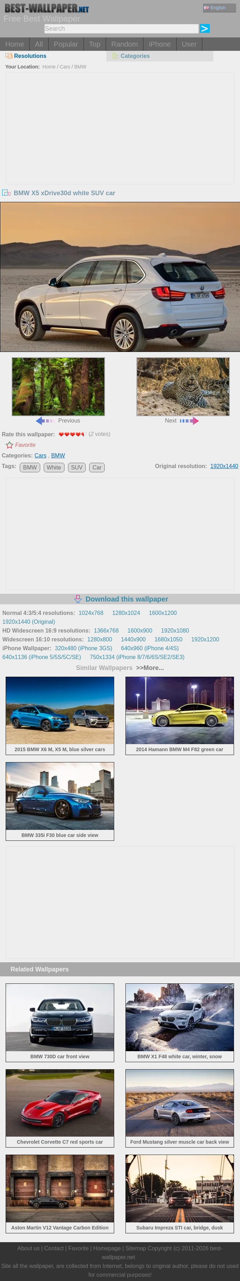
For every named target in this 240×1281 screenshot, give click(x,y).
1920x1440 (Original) (28, 622)
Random (124, 44)
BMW (80, 67)
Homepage (107, 1248)
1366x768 (106, 631)
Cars (65, 67)
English (215, 7)
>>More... (149, 667)
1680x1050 (168, 639)
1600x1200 (163, 613)
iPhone (160, 44)
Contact (54, 1248)
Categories (131, 56)
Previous (58, 390)
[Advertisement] (120, 125)
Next (183, 390)
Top (94, 44)
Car (96, 468)
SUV (77, 468)
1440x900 (133, 639)
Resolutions (26, 56)
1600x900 (140, 631)
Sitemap (135, 1248)
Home (14, 44)
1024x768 (91, 613)
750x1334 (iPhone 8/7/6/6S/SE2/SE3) (137, 657)
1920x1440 (224, 466)
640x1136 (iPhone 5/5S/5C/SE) (41, 657)
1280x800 (99, 639)
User (189, 44)
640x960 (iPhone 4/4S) (150, 648)
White (54, 468)
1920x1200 (205, 639)
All (39, 44)
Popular (66, 44)
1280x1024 (126, 613)
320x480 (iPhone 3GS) (83, 648)
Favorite (25, 445)
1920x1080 (175, 631)
